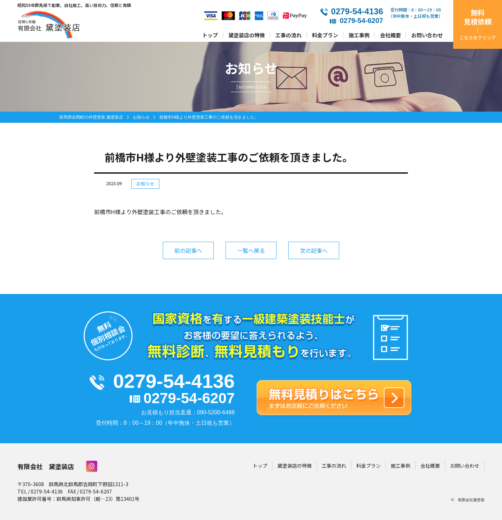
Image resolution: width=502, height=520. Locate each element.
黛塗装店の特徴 (246, 34)
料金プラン (325, 34)
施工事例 (359, 34)
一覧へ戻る (251, 250)
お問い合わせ (427, 34)
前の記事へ (188, 250)
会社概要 (390, 34)
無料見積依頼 (477, 24)
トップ (210, 34)
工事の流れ (288, 34)
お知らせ (145, 183)
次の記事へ (314, 250)
